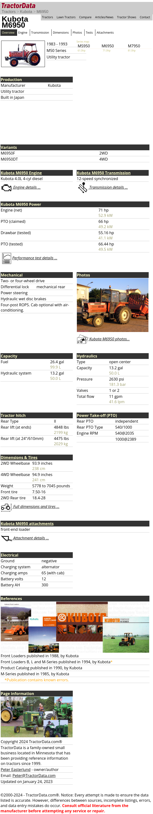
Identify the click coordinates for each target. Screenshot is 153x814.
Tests (89, 33)
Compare (85, 17)
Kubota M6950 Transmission (104, 172)
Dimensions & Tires (19, 457)
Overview (8, 33)
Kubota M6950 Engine (21, 172)
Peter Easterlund (16, 769)
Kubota (26, 12)
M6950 (42, 12)
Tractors (9, 12)
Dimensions (61, 33)
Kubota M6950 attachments (27, 523)
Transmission (40, 33)
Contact (145, 17)
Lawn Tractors (66, 17)
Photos (77, 33)
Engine (22, 33)
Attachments (105, 33)
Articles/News (104, 17)
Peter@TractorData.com (33, 775)
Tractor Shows (126, 17)
